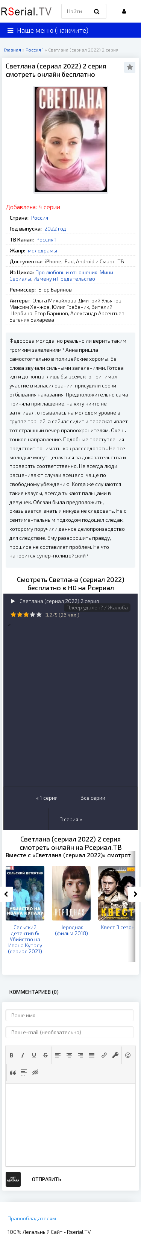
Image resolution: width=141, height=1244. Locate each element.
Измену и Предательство (64, 278)
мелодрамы (42, 250)
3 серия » (71, 819)
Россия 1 (46, 239)
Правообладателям (32, 1218)
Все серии (92, 797)
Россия (39, 217)
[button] (11, 1055)
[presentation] (12, 1055)
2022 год (55, 228)
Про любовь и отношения (66, 272)
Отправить (46, 1179)
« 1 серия (47, 797)
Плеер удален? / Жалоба (97, 607)
